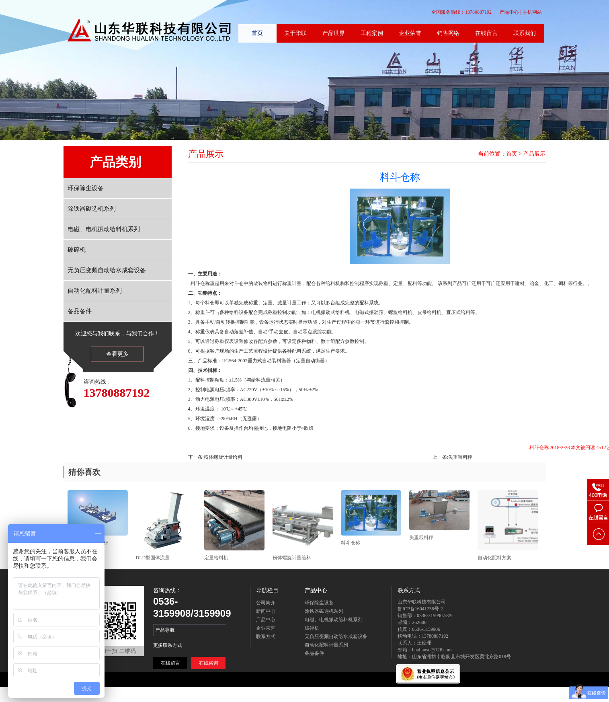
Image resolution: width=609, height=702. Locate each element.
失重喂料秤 (460, 457)
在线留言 (170, 663)
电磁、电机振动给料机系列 (104, 229)
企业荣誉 (265, 628)
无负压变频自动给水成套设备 (107, 270)
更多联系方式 (167, 645)
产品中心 (509, 12)
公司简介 (265, 603)
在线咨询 (208, 663)
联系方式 (265, 636)
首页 (511, 154)
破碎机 (77, 249)
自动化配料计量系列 (95, 290)
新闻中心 (265, 611)
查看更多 (117, 354)
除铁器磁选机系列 (92, 208)
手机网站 (532, 12)
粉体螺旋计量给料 (223, 457)
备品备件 (80, 311)
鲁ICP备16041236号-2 (420, 609)
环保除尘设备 (86, 188)
